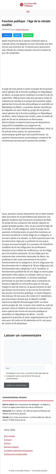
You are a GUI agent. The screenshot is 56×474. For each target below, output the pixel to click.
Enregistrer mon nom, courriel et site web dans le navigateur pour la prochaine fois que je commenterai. (27, 376)
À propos (8, 439)
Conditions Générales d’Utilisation (18, 450)
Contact (7, 443)
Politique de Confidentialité (15, 454)
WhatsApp (28, 35)
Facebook (7, 35)
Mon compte (9, 436)
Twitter (17, 35)
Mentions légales (11, 447)
